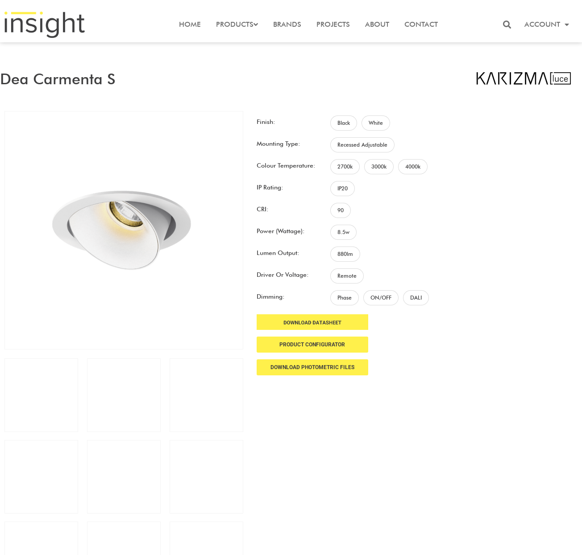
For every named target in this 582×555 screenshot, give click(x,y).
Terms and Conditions (534, 501)
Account (546, 24)
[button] (507, 24)
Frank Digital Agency (353, 543)
